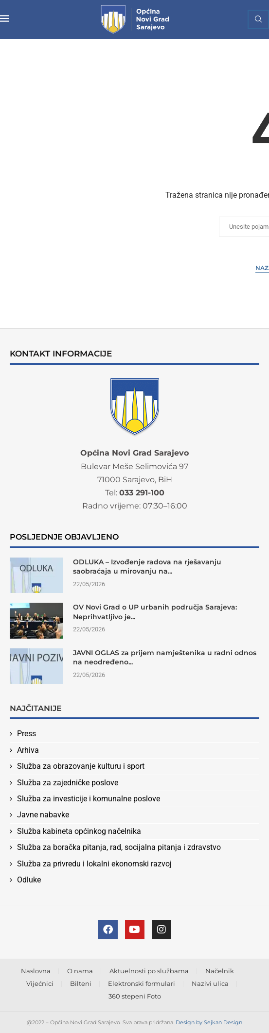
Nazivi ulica (210, 983)
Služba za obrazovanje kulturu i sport (80, 766)
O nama (80, 971)
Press (26, 733)
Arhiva (28, 750)
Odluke (29, 879)
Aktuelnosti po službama (149, 971)
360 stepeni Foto (134, 996)
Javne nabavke (43, 814)
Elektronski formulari (141, 983)
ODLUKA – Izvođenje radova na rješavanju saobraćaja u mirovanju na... (147, 567)
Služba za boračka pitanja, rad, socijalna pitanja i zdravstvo (119, 847)
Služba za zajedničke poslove (67, 782)
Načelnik (219, 971)
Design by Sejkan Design (209, 1022)
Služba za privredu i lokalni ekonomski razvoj (94, 863)
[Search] (258, 19)
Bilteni (80, 983)
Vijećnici (40, 983)
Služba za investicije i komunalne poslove (88, 798)
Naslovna (36, 971)
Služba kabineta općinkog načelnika (79, 831)
